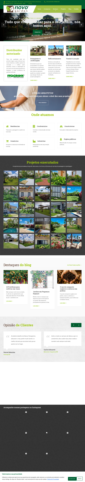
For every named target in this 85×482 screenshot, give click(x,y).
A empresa (47, 9)
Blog (70, 9)
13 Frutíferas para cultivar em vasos (13, 287)
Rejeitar (66, 477)
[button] (3, 25)
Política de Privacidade (12, 479)
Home (39, 9)
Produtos (37, 32)
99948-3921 (57, 1)
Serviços (55, 9)
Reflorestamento (54, 59)
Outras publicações (74, 264)
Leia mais (9, 300)
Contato (76, 9)
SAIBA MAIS (33, 80)
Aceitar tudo (77, 477)
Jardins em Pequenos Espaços (41, 292)
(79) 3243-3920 (49, 1)
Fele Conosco (42, 102)
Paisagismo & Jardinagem (35, 60)
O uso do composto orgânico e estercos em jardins (68, 288)
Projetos (63, 9)
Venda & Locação (72, 59)
